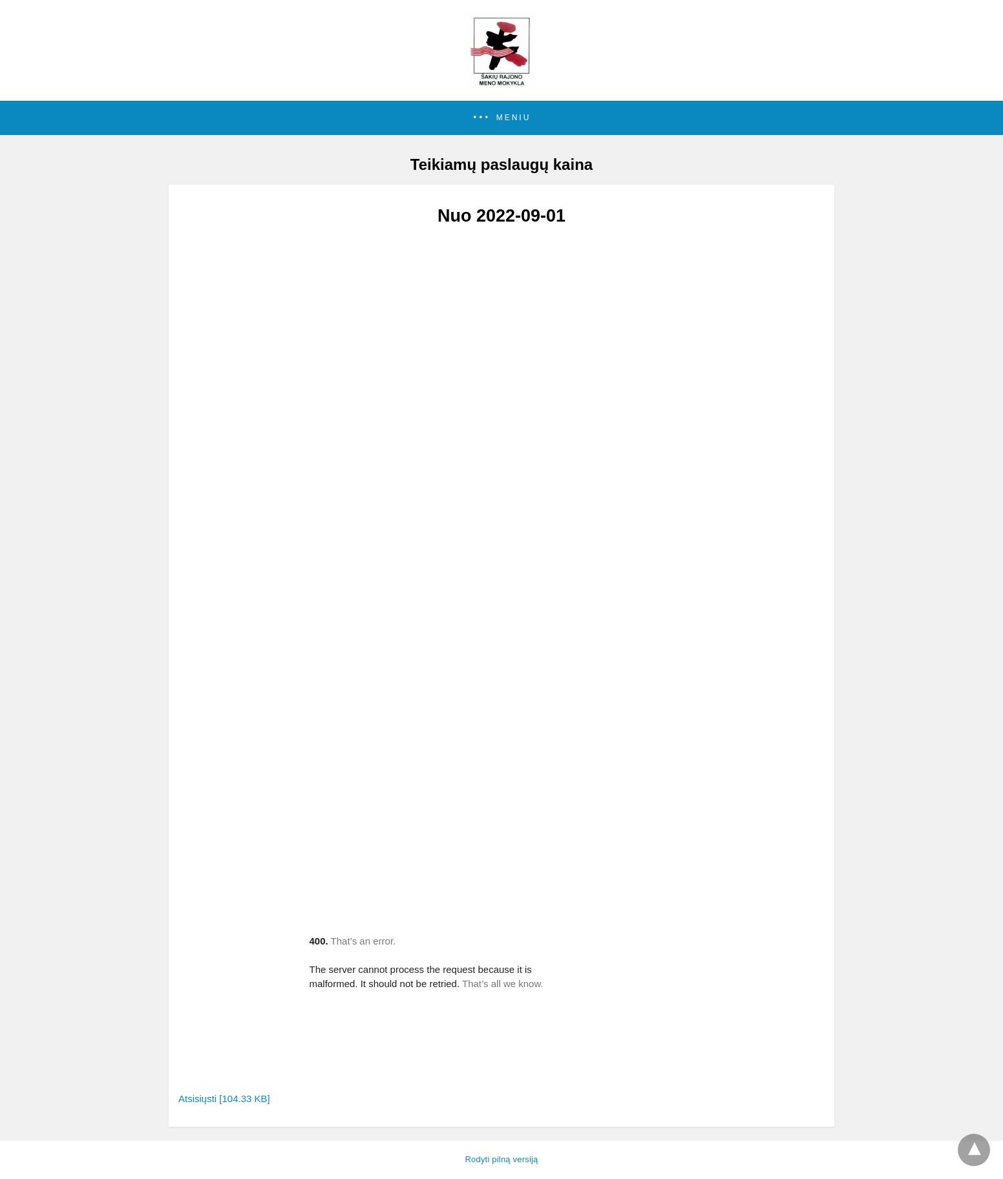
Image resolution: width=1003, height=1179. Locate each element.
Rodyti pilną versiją (501, 1159)
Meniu (513, 117)
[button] (501, 118)
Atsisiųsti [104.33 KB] (224, 1098)
